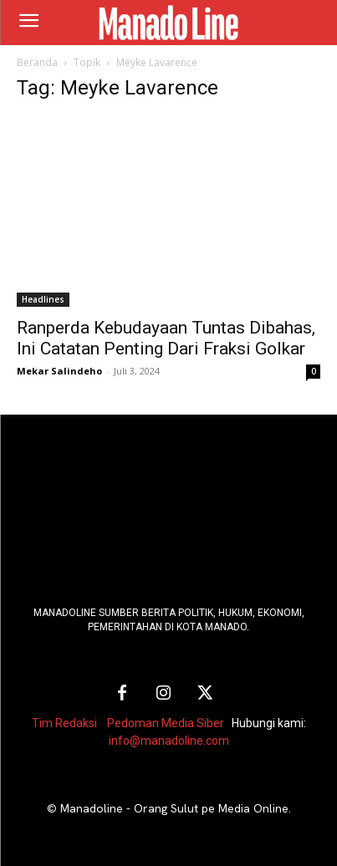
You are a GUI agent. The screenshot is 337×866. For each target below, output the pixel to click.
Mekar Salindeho (59, 370)
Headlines (43, 299)
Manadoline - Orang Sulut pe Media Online (174, 808)
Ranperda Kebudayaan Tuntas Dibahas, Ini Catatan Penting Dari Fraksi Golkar (166, 338)
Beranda (37, 62)
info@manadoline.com (169, 740)
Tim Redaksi (64, 723)
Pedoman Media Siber (165, 723)
